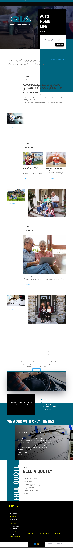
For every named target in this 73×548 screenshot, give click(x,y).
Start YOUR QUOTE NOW (57, 60)
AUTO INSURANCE (11, 542)
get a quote (25, 492)
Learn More (27, 279)
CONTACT (64, 4)
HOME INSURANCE (21, 542)
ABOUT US (36, 364)
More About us (12, 127)
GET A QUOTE (50, 173)
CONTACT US (27, 173)
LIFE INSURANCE (29, 542)
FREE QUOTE (59, 44)
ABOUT (59, 4)
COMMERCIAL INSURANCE (40, 542)
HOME (55, 4)
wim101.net (18, 545)
